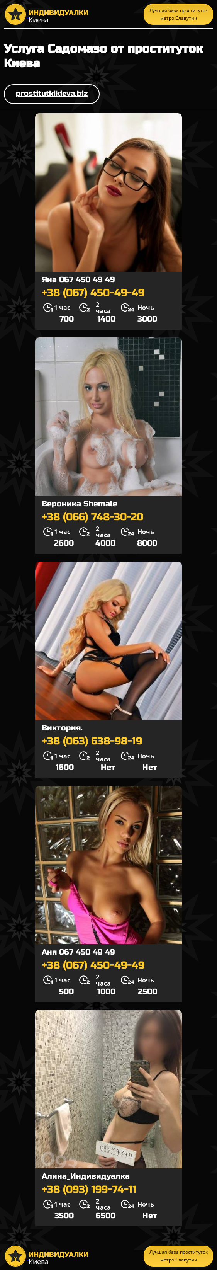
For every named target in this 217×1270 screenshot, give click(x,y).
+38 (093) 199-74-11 (89, 1189)
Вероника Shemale (79, 504)
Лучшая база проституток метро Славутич (178, 14)
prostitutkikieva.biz (52, 93)
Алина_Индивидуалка (86, 1176)
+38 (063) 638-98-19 (92, 741)
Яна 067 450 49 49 (78, 279)
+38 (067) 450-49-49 (93, 293)
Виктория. (62, 728)
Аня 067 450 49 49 (78, 952)
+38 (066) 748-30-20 (92, 517)
